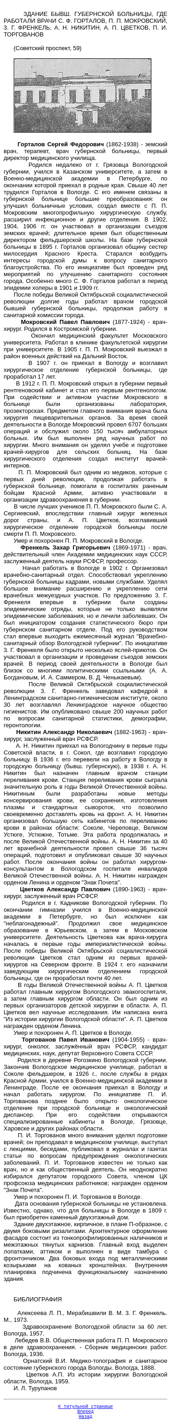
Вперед (86, 1414)
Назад (86, 1420)
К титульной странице (85, 1407)
